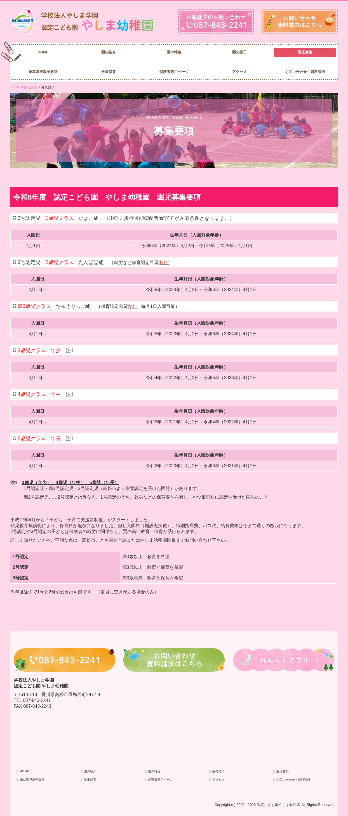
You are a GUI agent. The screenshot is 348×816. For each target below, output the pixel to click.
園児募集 (305, 52)
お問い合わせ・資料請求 (305, 72)
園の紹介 (108, 52)
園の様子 (239, 52)
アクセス (239, 72)
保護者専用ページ (174, 72)
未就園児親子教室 (43, 72)
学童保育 (108, 72)
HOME (43, 52)
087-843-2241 (37, 700)
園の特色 (174, 52)
